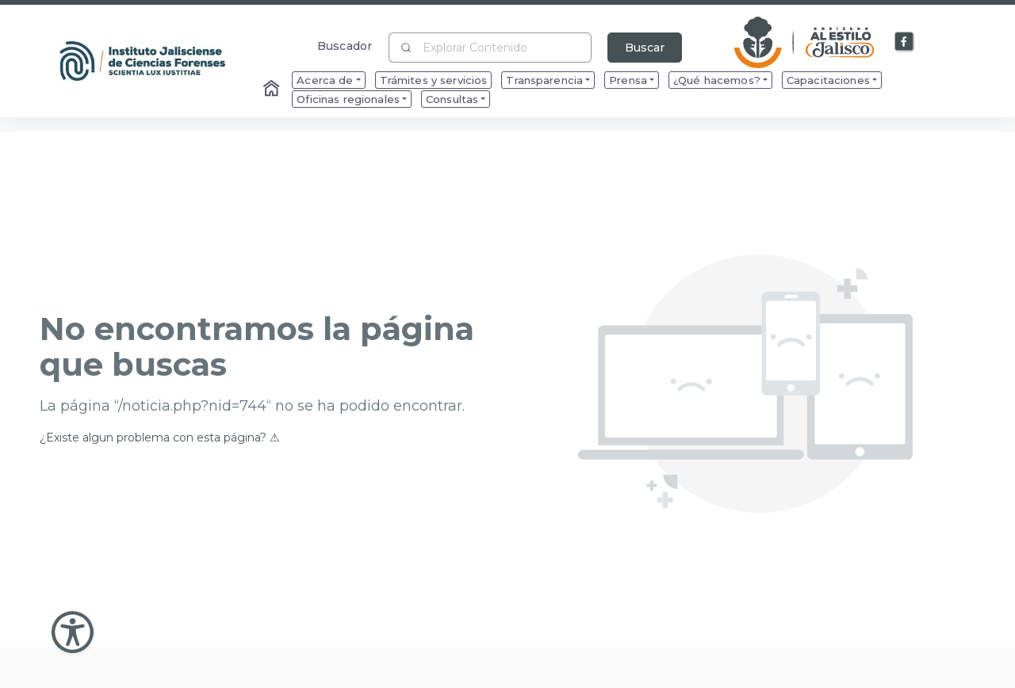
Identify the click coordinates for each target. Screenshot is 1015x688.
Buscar (645, 47)
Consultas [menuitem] (452, 99)
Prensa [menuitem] (628, 80)
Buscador (344, 45)
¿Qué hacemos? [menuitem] (716, 80)
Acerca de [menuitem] (325, 80)
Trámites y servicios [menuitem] (434, 80)
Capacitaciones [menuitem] (828, 80)
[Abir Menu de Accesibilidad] (72, 632)
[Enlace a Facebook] (905, 42)
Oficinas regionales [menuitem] (348, 99)
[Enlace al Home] (272, 89)
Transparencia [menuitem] (544, 80)
